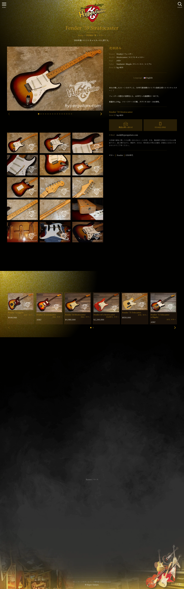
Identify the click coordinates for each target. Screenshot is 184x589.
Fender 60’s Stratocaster (104, 314)
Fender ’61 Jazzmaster (46, 314)
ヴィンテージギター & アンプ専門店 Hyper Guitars (92, 582)
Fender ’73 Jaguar (16, 312)
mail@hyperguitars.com (127, 135)
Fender (125, 54)
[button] (38, 114)
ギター (111, 155)
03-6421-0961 (160, 127)
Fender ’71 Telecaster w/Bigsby (160, 315)
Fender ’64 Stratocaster (75, 314)
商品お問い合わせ (126, 127)
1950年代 (129, 155)
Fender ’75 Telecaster (131, 312)
